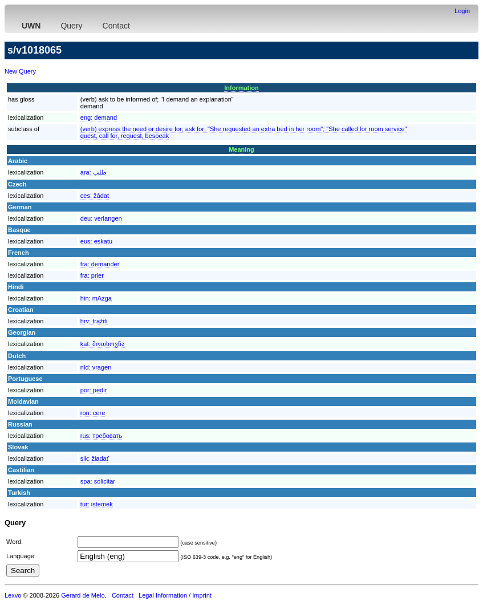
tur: (96, 504)
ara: (93, 172)
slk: (94, 458)
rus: (101, 435)
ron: (92, 412)
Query (71, 25)
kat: (102, 343)
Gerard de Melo (82, 595)
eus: (96, 241)
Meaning (241, 149)
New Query (20, 71)
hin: (96, 298)
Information (241, 87)
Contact (116, 25)
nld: (95, 367)
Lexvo (13, 595)
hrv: (94, 321)
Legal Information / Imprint (175, 595)
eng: (98, 117)
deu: (101, 218)
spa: (97, 481)
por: (93, 390)
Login (462, 10)
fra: (100, 264)
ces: (94, 195)
